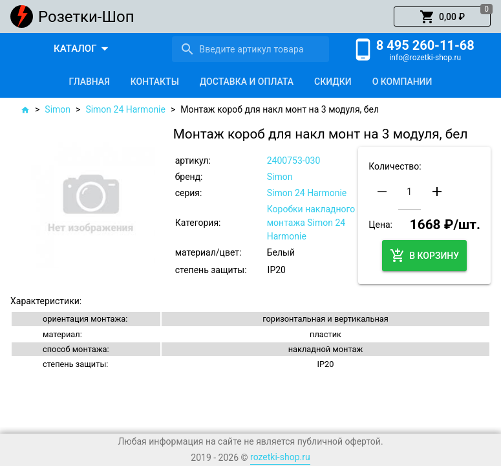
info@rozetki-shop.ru (425, 57)
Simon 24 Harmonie (125, 109)
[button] (442, 16)
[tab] (89, 81)
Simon (57, 109)
